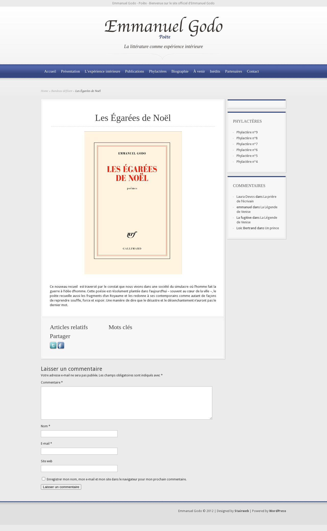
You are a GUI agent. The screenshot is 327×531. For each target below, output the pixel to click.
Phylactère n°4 (247, 162)
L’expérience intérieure (102, 71)
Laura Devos (246, 197)
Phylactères (158, 71)
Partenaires (233, 71)
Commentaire (52, 382)
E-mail (46, 450)
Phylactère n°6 (247, 150)
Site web (46, 467)
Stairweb (242, 517)
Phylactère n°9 (247, 132)
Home (44, 91)
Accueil (50, 71)
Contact (253, 71)
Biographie (180, 71)
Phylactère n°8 (247, 138)
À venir (199, 71)
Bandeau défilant (61, 91)
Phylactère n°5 (247, 156)
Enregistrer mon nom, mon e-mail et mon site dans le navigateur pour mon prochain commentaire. (116, 485)
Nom (45, 432)
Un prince (272, 228)
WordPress (277, 517)
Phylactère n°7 (247, 144)
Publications (134, 71)
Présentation (70, 71)
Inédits (215, 71)
